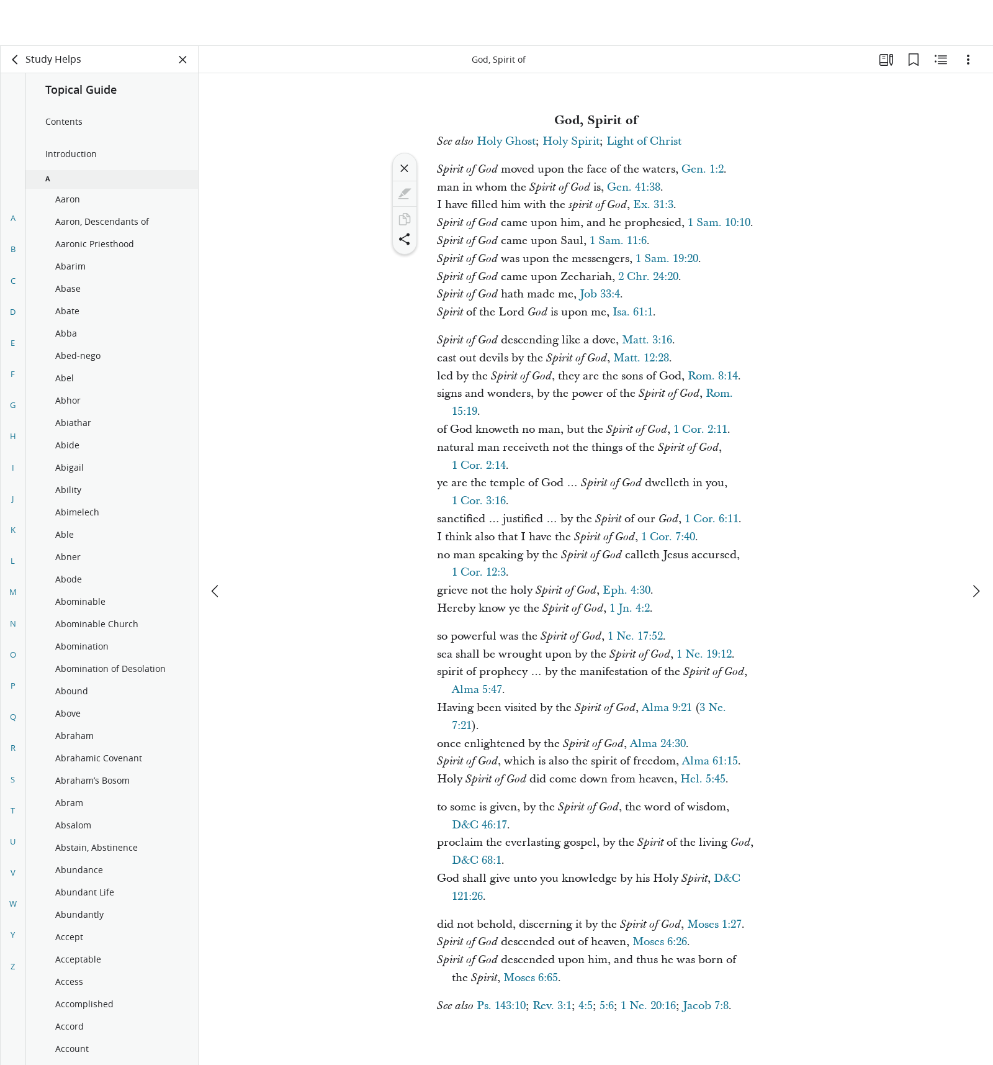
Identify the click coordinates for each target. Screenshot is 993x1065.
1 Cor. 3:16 (479, 501)
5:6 (607, 1005)
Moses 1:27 (714, 924)
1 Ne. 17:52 (635, 636)
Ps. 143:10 (501, 1005)
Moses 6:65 (530, 978)
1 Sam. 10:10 (719, 222)
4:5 (585, 1005)
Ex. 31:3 (653, 204)
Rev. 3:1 (552, 1005)
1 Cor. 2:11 (700, 429)
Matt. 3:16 (647, 340)
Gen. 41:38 (633, 187)
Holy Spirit (571, 141)
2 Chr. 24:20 (648, 276)
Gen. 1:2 (702, 169)
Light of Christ (643, 141)
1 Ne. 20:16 (648, 1005)
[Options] (968, 59)
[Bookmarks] (913, 59)
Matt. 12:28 (641, 358)
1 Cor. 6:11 (712, 519)
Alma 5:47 (477, 689)
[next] (975, 545)
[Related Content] (940, 59)
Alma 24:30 (658, 743)
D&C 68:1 (476, 860)
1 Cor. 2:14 (479, 465)
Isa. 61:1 (633, 312)
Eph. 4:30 (626, 590)
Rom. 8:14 (713, 376)
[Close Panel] (183, 60)
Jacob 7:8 (706, 1005)
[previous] (216, 545)
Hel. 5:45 (703, 779)
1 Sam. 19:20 (667, 258)
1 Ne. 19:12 (704, 654)
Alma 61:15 (710, 761)
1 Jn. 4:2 (629, 608)
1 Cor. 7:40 (668, 537)
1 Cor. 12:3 (479, 572)
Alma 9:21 (667, 707)
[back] (15, 60)
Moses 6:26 (659, 941)
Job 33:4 (600, 294)
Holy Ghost (506, 141)
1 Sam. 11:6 (618, 240)
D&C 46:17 (479, 825)
